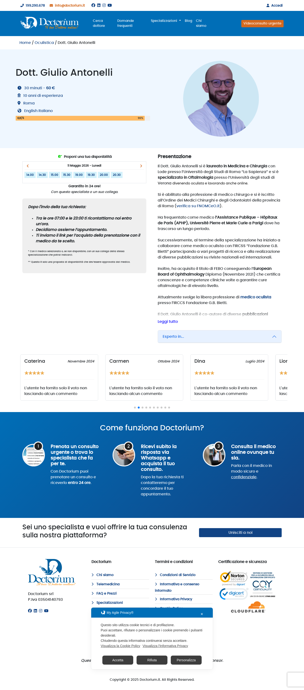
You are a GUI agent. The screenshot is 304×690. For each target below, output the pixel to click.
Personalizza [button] (186, 660)
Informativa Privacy (173, 599)
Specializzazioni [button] (164, 21)
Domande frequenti (125, 23)
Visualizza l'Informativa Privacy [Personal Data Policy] (165, 646)
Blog (188, 21)
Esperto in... (173, 336)
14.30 (42, 175)
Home (25, 43)
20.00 (104, 175)
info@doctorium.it (66, 5)
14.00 (30, 175)
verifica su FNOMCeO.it (198, 206)
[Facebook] (93, 5)
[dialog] (152, 638)
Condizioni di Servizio (175, 575)
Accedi (274, 5)
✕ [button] (201, 614)
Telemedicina (105, 584)
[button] (27, 166)
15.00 (54, 175)
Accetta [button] (118, 660)
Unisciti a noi (240, 533)
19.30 (91, 175)
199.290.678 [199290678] (32, 5)
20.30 (117, 175)
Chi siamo (201, 23)
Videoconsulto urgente (262, 23)
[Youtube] (110, 5)
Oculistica (44, 43)
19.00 (79, 175)
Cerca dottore (99, 23)
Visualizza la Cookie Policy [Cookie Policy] (120, 646)
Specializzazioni (107, 603)
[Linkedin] (98, 5)
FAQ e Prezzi (104, 593)
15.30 (66, 175)
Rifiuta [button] (152, 660)
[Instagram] (104, 5)
